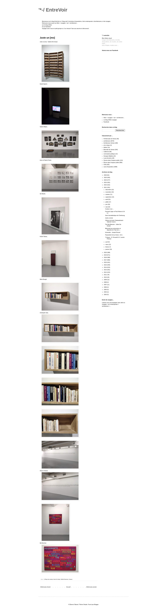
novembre (108, 192)
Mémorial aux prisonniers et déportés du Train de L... (113, 229)
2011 (105, 274)
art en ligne (107, 145)
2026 (105, 175)
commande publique (109, 154)
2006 (105, 287)
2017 (105, 260)
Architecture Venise (109, 143)
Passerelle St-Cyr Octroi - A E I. (114, 235)
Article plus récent (45, 587)
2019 (105, 255)
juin (106, 204)
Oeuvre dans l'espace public (111, 160)
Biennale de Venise (109, 149)
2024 (105, 180)
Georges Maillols (108, 156)
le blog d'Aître (48, 25)
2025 (105, 177)
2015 (105, 265)
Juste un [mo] (109, 218)
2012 (105, 272)
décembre (108, 189)
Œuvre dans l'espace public (111, 162)
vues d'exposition (108, 166)
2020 (105, 252)
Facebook (106, 122)
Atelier (105, 147)
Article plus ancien (91, 587)
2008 (105, 282)
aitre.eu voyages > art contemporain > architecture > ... (113, 304)
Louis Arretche (108, 158)
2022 (105, 185)
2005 (105, 289)
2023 (105, 182)
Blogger (96, 604)
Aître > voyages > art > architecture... (67, 23)
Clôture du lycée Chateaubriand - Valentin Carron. (114, 221)
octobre (107, 194)
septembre (108, 197)
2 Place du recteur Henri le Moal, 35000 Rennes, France (58, 579)
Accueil (68, 587)
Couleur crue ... (109, 209)
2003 (105, 294)
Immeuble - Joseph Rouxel (112, 232)
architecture (107, 141)
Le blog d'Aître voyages (110, 120)
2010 (105, 277)
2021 (105, 187)
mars (107, 244)
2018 (105, 257)
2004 (105, 292)
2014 (105, 267)
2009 (105, 279)
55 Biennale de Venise (110, 138)
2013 (105, 269)
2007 (105, 284)
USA (105, 164)
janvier (107, 249)
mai (106, 207)
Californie (106, 151)
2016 (105, 262)
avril (106, 242)
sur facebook (47, 26)
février (107, 247)
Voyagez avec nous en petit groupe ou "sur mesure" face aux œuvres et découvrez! (65, 28)
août (106, 199)
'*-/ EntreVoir (53, 10)
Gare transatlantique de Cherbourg (115, 215)
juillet (107, 202)
